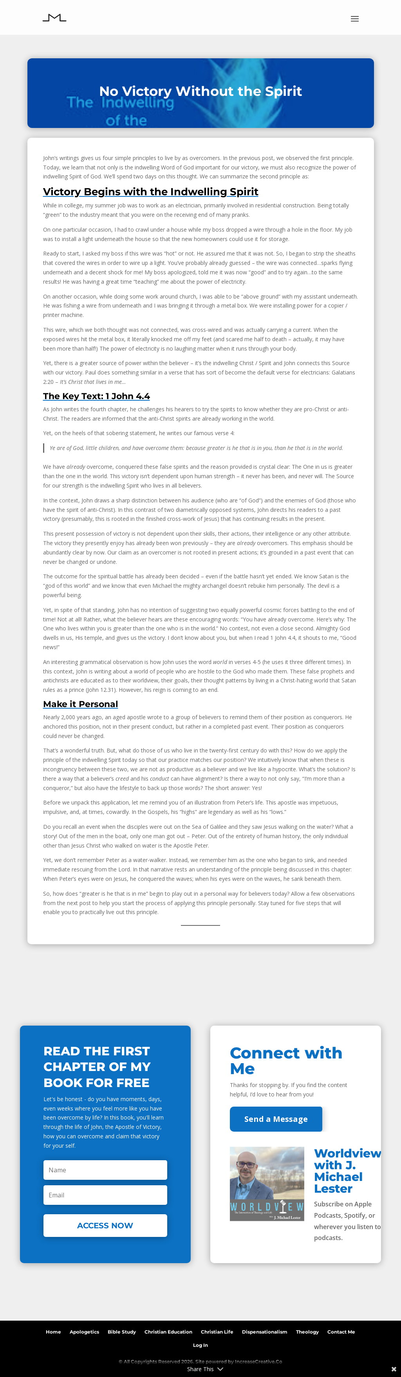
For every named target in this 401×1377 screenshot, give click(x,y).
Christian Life (217, 1330)
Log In (200, 1343)
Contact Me (341, 1330)
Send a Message (276, 1119)
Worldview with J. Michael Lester (348, 1171)
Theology (307, 1330)
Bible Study (122, 1330)
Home (53, 1330)
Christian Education (168, 1330)
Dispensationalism (264, 1330)
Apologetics (84, 1330)
